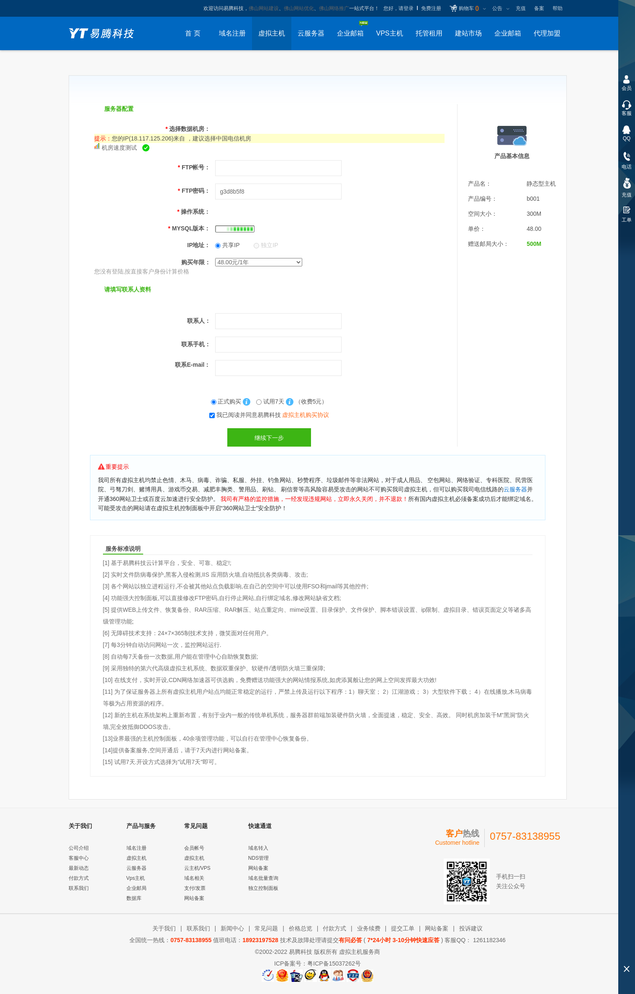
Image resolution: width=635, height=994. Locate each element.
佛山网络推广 (334, 8)
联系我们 (79, 888)
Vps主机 (135, 878)
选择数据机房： (187, 128)
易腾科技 (300, 951)
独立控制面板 (263, 888)
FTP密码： (194, 190)
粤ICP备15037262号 (334, 963)
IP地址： (198, 245)
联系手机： (196, 344)
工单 (627, 220)
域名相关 (194, 878)
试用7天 (271, 401)
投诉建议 (471, 928)
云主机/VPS (197, 868)
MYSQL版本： (189, 228)
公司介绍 (79, 848)
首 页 (192, 33)
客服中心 (79, 858)
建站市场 (468, 33)
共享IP (227, 245)
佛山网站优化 (299, 8)
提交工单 (402, 928)
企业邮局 (136, 888)
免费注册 (431, 8)
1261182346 (488, 940)
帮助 (558, 8)
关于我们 (164, 928)
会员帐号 (194, 848)
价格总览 (300, 928)
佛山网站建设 (264, 8)
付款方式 (79, 878)
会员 (627, 88)
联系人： (199, 320)
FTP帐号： (194, 167)
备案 (539, 8)
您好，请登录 (398, 8)
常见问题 (266, 928)
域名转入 (258, 848)
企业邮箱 (507, 33)
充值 (521, 8)
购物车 (469, 9)
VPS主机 (389, 33)
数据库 (133, 898)
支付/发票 (195, 888)
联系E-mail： (192, 364)
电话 (627, 167)
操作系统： (193, 211)
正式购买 (227, 401)
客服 (627, 113)
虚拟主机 (271, 33)
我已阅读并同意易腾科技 (272, 414)
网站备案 (194, 898)
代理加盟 (547, 33)
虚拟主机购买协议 (305, 414)
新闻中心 (232, 928)
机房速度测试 (119, 147)
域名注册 (232, 33)
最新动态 (79, 868)
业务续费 (368, 928)
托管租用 (429, 33)
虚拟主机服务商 (359, 951)
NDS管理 (258, 858)
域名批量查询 (263, 878)
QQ (627, 138)
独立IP (266, 245)
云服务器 (311, 33)
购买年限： (196, 262)
